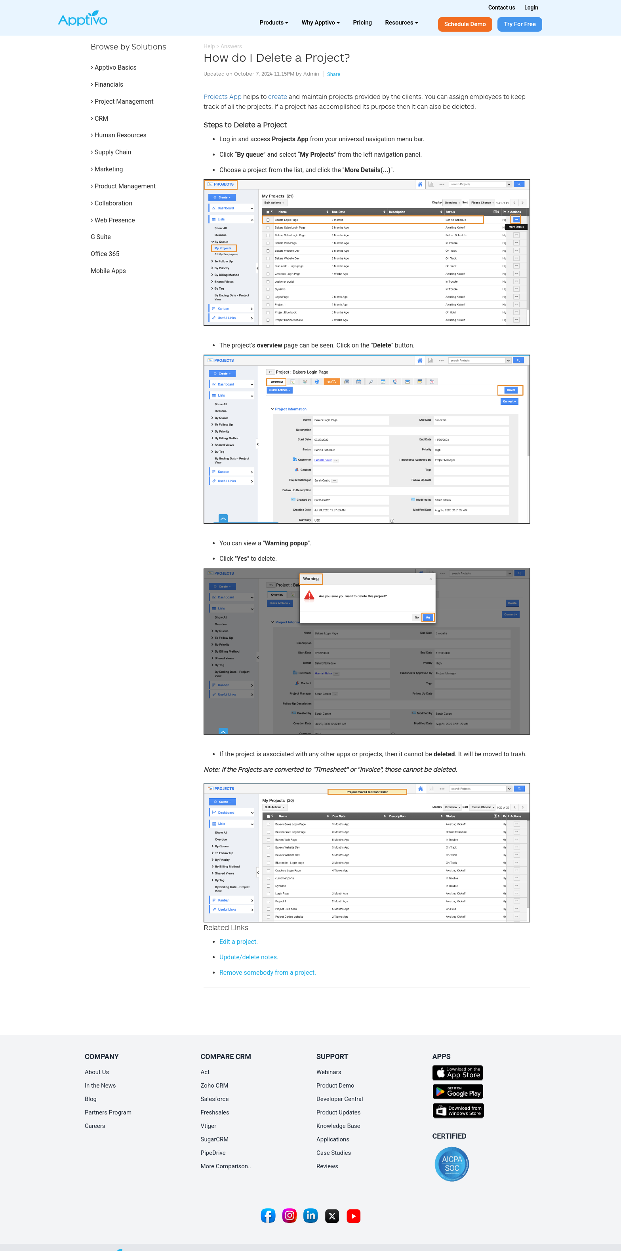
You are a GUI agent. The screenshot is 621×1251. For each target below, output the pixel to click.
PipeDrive (213, 1152)
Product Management (123, 186)
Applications (332, 1139)
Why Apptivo (321, 22)
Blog (91, 1099)
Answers (231, 46)
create (277, 97)
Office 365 (105, 254)
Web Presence (113, 220)
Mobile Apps (108, 271)
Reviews (327, 1166)
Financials (107, 84)
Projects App (223, 97)
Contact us (501, 7)
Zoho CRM (215, 1085)
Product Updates (338, 1112)
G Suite (101, 237)
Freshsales (215, 1112)
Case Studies (333, 1152)
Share (333, 74)
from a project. (267, 972)
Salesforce (215, 1099)
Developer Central (339, 1099)
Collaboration (111, 203)
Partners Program (108, 1112)
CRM (99, 118)
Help (209, 46)
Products (274, 22)
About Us (97, 1072)
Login (531, 7)
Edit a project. (238, 941)
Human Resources (119, 135)
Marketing (107, 169)
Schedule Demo (465, 24)
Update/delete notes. (248, 957)
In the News (100, 1085)
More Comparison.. (226, 1166)
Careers (95, 1126)
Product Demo (335, 1085)
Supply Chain (111, 152)
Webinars (328, 1072)
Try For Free (520, 24)
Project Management (122, 101)
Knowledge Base (338, 1126)
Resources (401, 22)
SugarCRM (215, 1139)
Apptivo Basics (114, 67)
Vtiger (209, 1126)
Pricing (362, 22)
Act (205, 1072)
